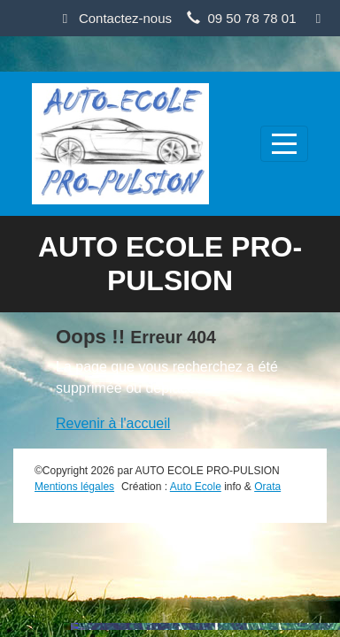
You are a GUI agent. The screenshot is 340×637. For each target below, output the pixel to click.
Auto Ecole (195, 486)
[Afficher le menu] (284, 144)
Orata (267, 486)
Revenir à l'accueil (113, 423)
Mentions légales (74, 486)
